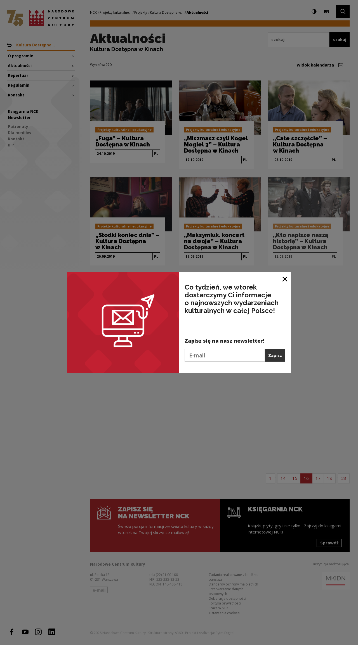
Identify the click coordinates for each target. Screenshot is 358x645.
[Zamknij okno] (285, 278)
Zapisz (275, 355)
